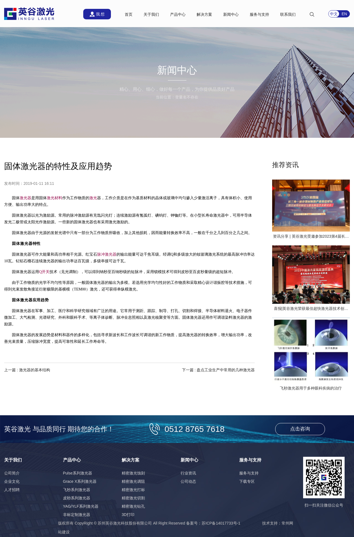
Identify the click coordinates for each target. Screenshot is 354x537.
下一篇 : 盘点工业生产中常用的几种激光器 (218, 370)
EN (344, 14)
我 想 (100, 14)
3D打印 (128, 514)
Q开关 (44, 272)
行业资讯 (188, 473)
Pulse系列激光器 (77, 473)
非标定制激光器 (76, 514)
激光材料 (54, 198)
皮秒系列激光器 (76, 498)
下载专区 (247, 481)
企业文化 (12, 481)
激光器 (25, 198)
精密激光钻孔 (133, 506)
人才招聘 (12, 489)
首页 (128, 14)
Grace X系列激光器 (80, 481)
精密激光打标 (133, 489)
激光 (93, 198)
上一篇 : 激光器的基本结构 (27, 370)
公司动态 (188, 481)
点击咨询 (300, 429)
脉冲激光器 (106, 254)
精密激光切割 (133, 498)
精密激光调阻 (133, 481)
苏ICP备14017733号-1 (221, 523)
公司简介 (12, 473)
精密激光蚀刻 (133, 473)
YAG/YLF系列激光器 (80, 506)
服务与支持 (249, 473)
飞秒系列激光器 (76, 489)
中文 (334, 14)
